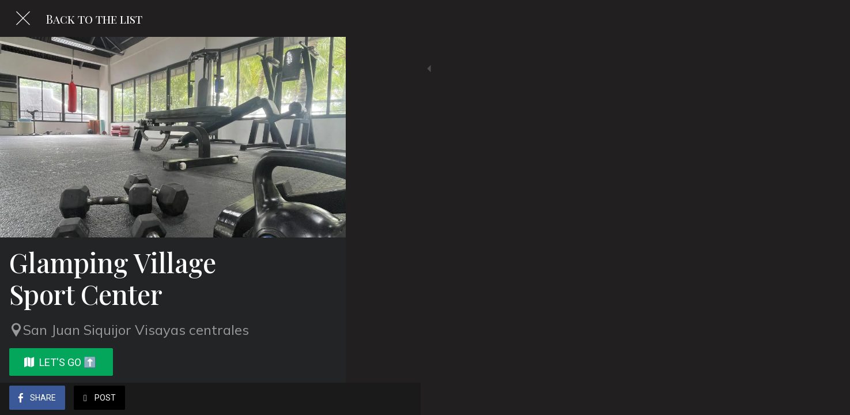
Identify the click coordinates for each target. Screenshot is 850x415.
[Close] (23, 18)
